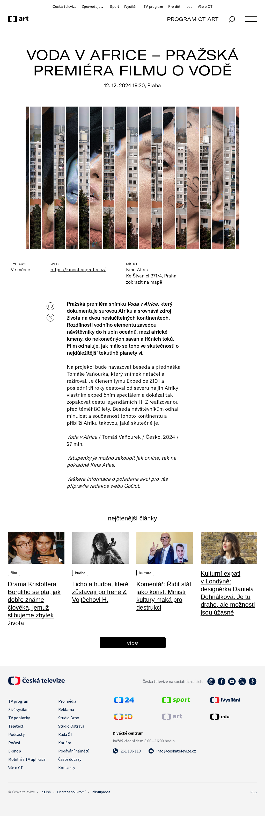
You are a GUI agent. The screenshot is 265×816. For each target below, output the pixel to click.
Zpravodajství (93, 6)
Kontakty (66, 767)
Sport (114, 6)
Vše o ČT (205, 6)
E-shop (14, 751)
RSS (254, 792)
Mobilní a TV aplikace (27, 759)
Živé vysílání (19, 709)
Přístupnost (101, 792)
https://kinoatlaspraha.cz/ (78, 269)
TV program (153, 6)
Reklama (66, 709)
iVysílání (131, 6)
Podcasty (16, 734)
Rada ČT (65, 734)
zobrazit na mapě (144, 282)
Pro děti (174, 6)
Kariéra (64, 742)
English (45, 792)
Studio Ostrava (71, 726)
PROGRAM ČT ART (192, 19)
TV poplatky (19, 717)
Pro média (67, 701)
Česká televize (65, 6)
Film (14, 572)
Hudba (80, 572)
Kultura (145, 572)
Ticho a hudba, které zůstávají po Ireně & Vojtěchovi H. (100, 592)
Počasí (14, 742)
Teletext (16, 726)
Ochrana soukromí (71, 792)
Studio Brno (68, 717)
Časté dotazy (69, 759)
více (132, 642)
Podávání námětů (73, 751)
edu (190, 6)
